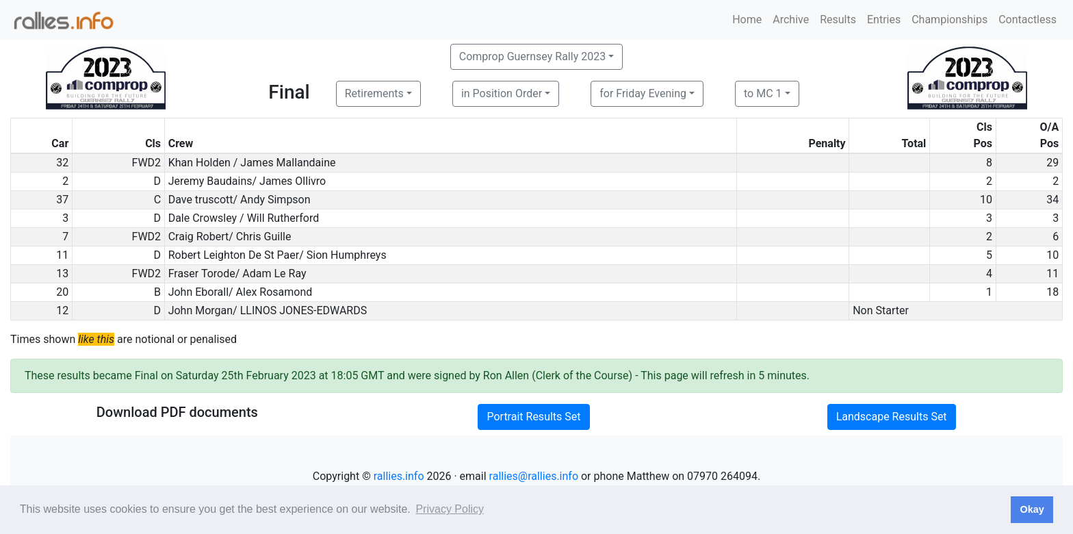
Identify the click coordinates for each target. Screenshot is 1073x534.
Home (747, 19)
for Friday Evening (642, 93)
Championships (949, 19)
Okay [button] (1032, 509)
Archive (791, 19)
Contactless (1027, 19)
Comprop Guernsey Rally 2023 (532, 56)
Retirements (374, 93)
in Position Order (501, 93)
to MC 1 (763, 93)
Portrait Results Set (533, 416)
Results (838, 19)
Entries (884, 19)
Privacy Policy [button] (449, 509)
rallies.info (399, 476)
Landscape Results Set (891, 416)
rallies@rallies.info (533, 476)
